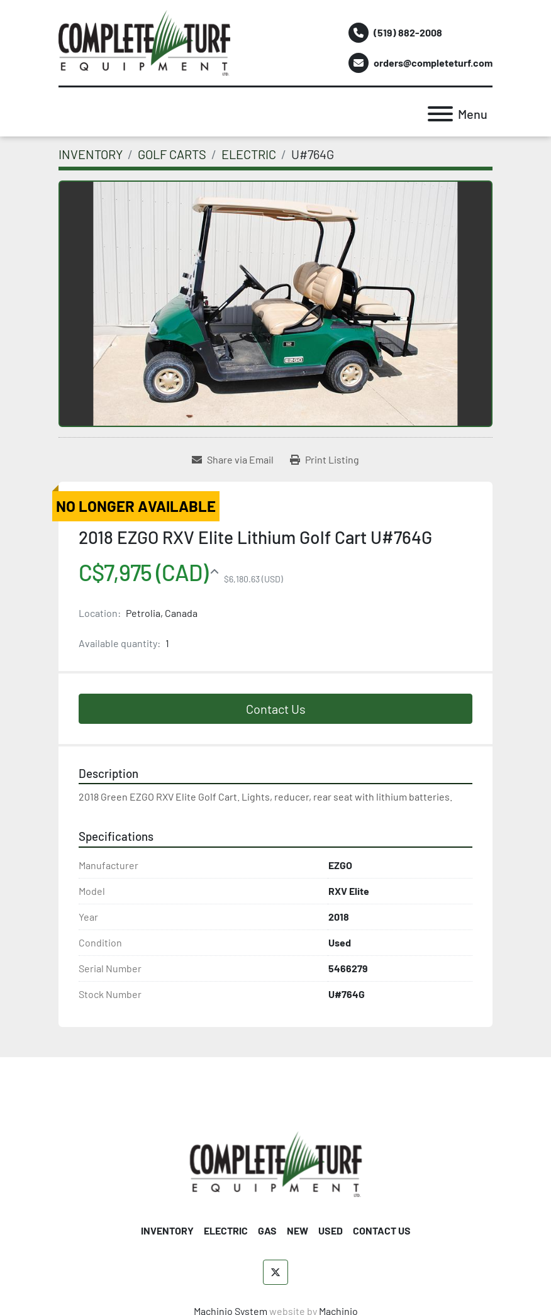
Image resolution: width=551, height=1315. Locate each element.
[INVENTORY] (90, 154)
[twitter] (275, 1272)
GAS (267, 1230)
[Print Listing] (324, 460)
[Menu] (440, 113)
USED (330, 1230)
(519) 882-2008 (408, 32)
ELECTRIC (226, 1230)
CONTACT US (382, 1230)
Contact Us (276, 708)
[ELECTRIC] (248, 154)
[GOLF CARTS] (172, 154)
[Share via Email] (233, 460)
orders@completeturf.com (433, 63)
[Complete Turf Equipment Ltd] (276, 1162)
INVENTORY (167, 1230)
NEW (297, 1230)
